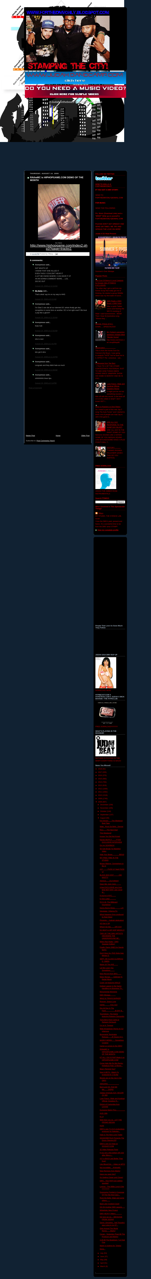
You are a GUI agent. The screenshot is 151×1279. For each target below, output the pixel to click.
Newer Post (30, 436)
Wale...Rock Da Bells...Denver (111, 827)
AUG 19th (103, 1113)
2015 (100, 779)
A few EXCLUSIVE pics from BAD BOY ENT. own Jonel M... (111, 890)
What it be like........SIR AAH (111, 927)
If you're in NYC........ (108, 896)
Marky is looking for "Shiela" (111, 1246)
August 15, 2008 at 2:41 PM (46, 344)
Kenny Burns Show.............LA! (112, 908)
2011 (100, 792)
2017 (100, 772)
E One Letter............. (108, 899)
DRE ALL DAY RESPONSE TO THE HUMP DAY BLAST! (115, 424)
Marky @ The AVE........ (109, 965)
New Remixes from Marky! (110, 1171)
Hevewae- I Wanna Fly (108, 911)
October (103, 811)
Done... (103, 1249)
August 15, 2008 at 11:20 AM (46, 318)
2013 (100, 785)
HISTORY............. (114, 448)
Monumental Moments (108, 992)
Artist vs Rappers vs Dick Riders (107, 407)
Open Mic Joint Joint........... (110, 884)
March (103, 1266)
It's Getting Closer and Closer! (111, 1177)
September (104, 815)
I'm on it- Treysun (106, 1025)
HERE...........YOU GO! (109, 1005)
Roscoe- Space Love (108, 1002)
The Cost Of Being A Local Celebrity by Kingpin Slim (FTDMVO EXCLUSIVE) (109, 283)
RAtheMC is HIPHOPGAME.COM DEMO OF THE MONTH (112, 1051)
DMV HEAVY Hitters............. (111, 1214)
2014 (100, 782)
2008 (100, 802)
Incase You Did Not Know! (110, 836)
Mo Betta (38, 291)
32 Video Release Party (109, 1150)
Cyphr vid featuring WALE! (110, 983)
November (104, 808)
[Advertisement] (57, 413)
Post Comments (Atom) (46, 441)
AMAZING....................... (109, 1084)
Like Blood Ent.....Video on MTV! (112, 1164)
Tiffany (100, 513)
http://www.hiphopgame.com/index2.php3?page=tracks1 (58, 247)
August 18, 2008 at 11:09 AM (46, 370)
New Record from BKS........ (110, 974)
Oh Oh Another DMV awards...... (112, 1207)
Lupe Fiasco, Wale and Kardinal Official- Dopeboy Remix (116, 386)
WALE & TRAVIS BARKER (110, 998)
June (102, 1257)
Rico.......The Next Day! (109, 830)
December (104, 805)
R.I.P (102, 1117)
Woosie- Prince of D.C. (104, 324)
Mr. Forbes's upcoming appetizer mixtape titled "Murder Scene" (116, 334)
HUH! (102, 1126)
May (102, 1260)
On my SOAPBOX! (107, 845)
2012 (100, 789)
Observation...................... (105, 348)
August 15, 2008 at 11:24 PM (46, 357)
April (102, 1263)
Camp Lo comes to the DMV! (111, 1046)
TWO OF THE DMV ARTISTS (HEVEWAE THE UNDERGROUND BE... (111, 936)
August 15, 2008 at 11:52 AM (46, 331)
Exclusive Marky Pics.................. (112, 1110)
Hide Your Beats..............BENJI (112, 855)
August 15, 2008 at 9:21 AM (45, 299)
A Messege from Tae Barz (105, 363)
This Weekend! (106, 833)
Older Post (85, 436)
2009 (100, 799)
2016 (100, 775)
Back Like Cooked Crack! (110, 1204)
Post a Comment (35, 388)
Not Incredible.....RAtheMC (110, 1168)
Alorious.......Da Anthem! (109, 881)
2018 (100, 769)
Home (58, 436)
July (102, 1253)
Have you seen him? (108, 1174)
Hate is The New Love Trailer (111, 1135)
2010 (100, 795)
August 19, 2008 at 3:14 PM (46, 383)
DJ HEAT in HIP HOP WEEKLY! (112, 930)
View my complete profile (107, 530)
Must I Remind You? (108, 1069)
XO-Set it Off (105, 924)
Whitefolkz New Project (109, 1210)
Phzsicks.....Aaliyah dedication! (112, 920)
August (103, 818)
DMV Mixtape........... (108, 995)
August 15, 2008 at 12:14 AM (46, 286)
